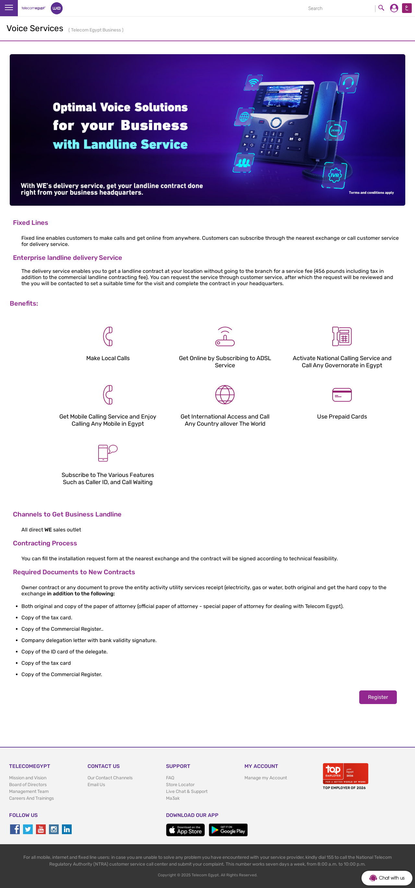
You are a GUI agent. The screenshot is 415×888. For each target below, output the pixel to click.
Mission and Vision (27, 778)
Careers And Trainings (31, 798)
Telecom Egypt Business (96, 30)
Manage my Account (265, 778)
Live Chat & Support (187, 791)
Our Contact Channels (110, 778)
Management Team (29, 791)
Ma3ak (173, 798)
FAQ (170, 778)
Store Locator (180, 784)
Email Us (96, 784)
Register (378, 697)
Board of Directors (28, 784)
